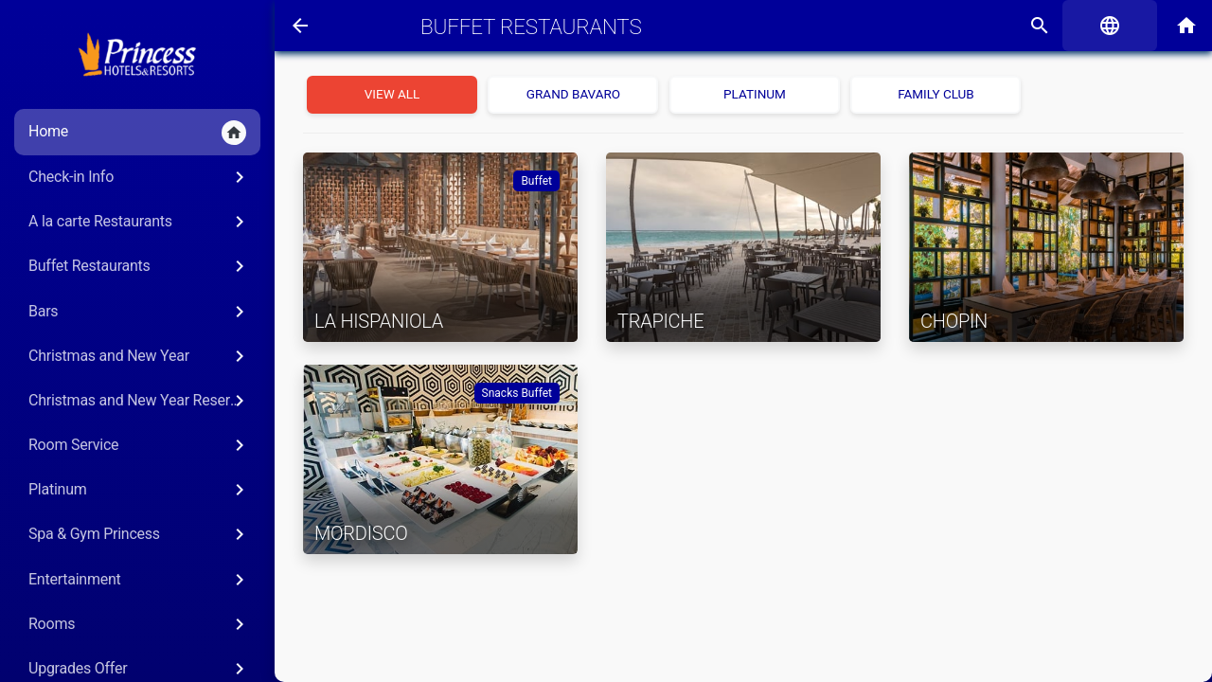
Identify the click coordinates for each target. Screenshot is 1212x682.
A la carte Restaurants (139, 221)
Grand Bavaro (573, 93)
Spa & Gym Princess (139, 534)
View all (392, 93)
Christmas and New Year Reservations (144, 400)
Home (137, 132)
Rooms (139, 624)
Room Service (139, 445)
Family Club (936, 93)
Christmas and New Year (139, 356)
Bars (139, 311)
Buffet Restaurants (139, 266)
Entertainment (139, 579)
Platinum (139, 489)
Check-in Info (139, 177)
